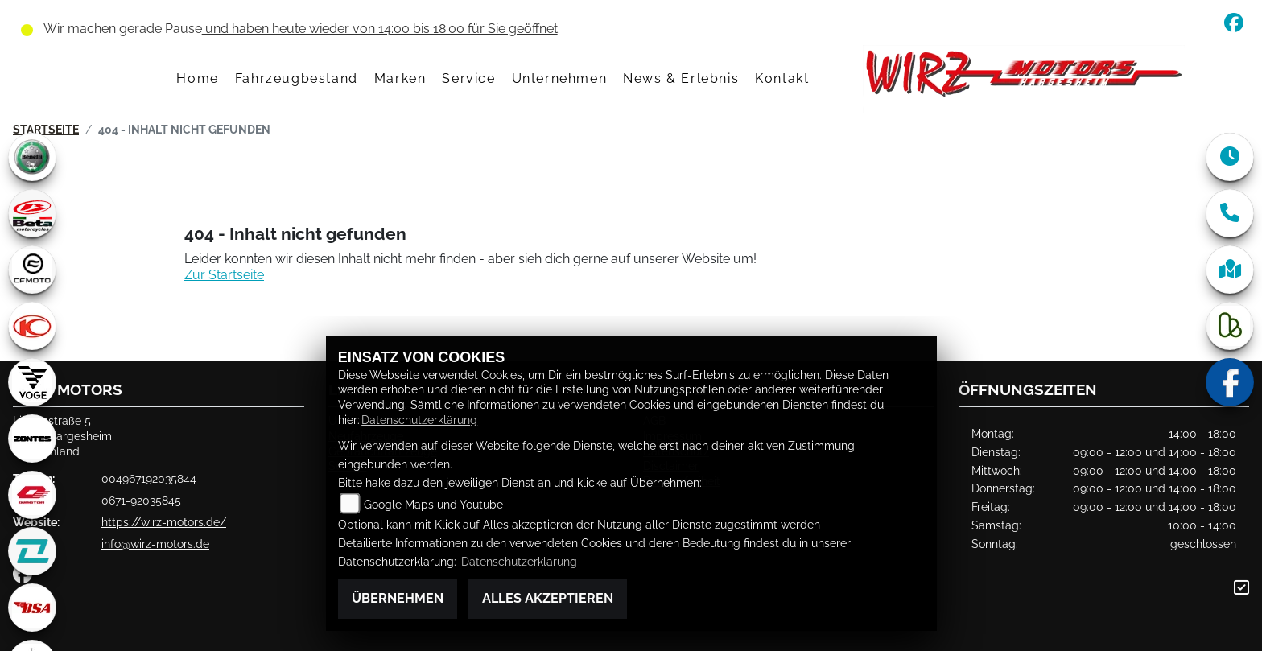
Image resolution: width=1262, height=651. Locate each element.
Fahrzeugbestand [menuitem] (296, 78)
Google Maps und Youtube (433, 504)
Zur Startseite (224, 274)
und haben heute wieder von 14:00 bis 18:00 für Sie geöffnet (380, 28)
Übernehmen (397, 598)
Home (197, 78)
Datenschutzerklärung (419, 419)
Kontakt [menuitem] (782, 78)
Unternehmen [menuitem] (560, 78)
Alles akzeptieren (547, 598)
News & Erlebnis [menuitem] (681, 78)
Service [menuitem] (468, 78)
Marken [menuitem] (400, 78)
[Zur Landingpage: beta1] (32, 213)
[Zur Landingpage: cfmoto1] (32, 269)
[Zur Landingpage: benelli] (32, 157)
